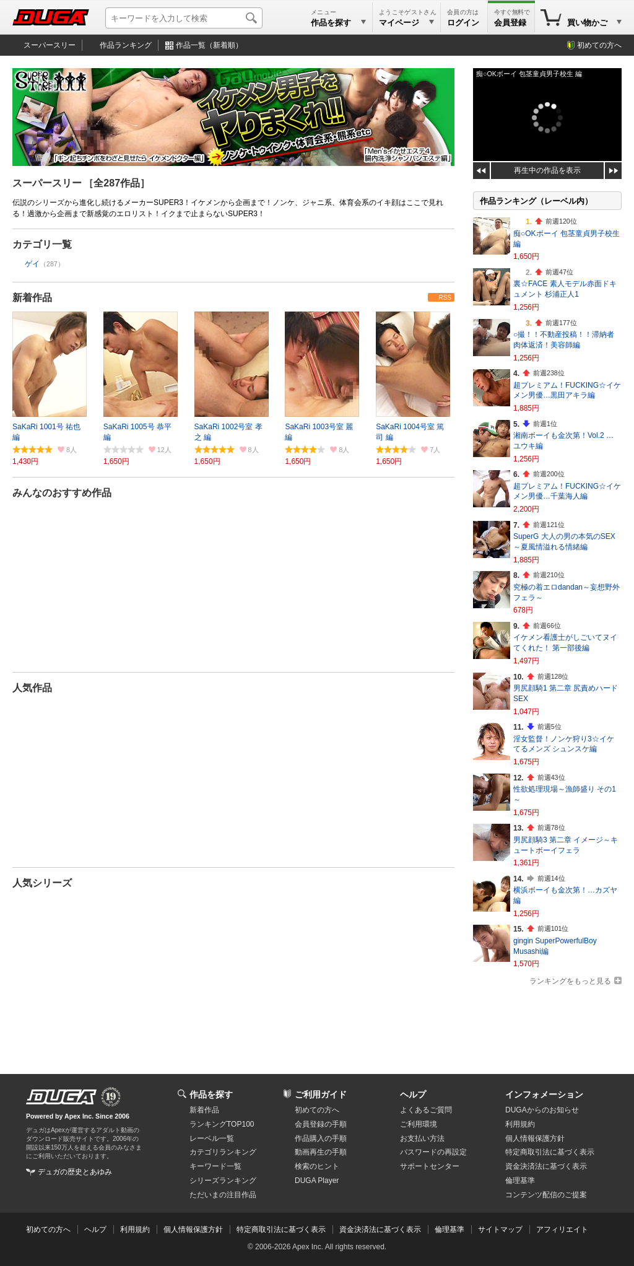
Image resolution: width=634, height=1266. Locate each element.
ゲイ (32, 264)
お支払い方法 (422, 1138)
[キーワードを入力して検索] (184, 17)
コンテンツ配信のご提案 (546, 1194)
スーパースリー (50, 45)
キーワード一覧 (215, 1166)
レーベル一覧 (211, 1138)
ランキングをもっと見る (570, 981)
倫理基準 (520, 1180)
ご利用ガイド (321, 1094)
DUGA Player (317, 1180)
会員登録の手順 (321, 1124)
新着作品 (32, 297)
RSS (444, 297)
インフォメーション (544, 1094)
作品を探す (211, 1094)
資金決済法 (546, 1166)
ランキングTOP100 (221, 1124)
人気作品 (32, 688)
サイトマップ (500, 1229)
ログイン (463, 22)
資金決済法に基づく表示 (380, 1229)
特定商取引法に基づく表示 (281, 1229)
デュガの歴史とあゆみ (75, 1172)
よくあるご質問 (426, 1110)
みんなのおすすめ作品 (61, 492)
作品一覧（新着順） (209, 45)
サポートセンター (429, 1166)
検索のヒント (317, 1166)
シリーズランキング (222, 1180)
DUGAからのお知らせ (542, 1110)
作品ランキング (126, 45)
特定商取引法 (549, 1152)
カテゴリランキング (222, 1152)
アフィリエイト (562, 1229)
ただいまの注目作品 (222, 1194)
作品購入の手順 (321, 1138)
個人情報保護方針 (535, 1138)
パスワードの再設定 (433, 1152)
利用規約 (520, 1124)
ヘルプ (413, 1094)
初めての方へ (599, 45)
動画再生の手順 (321, 1152)
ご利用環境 (418, 1124)
